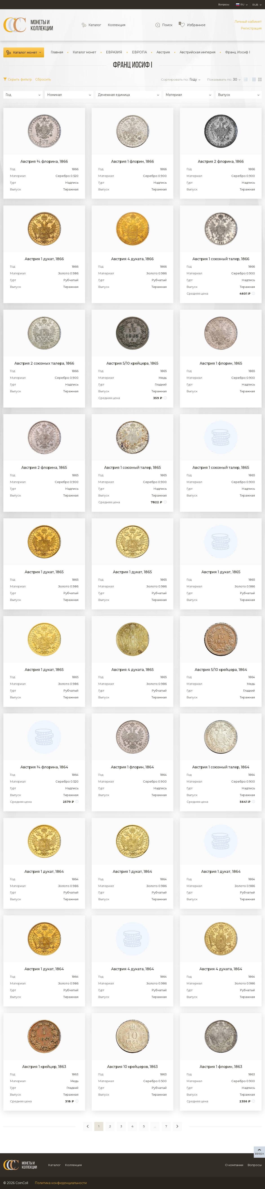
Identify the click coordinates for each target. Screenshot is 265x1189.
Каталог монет (25, 52)
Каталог (94, 25)
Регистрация (251, 28)
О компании (234, 1165)
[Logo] (28, 25)
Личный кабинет (248, 22)
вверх (259, 1153)
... (155, 1126)
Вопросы (223, 4)
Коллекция (116, 25)
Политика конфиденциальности (61, 1182)
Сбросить (43, 79)
